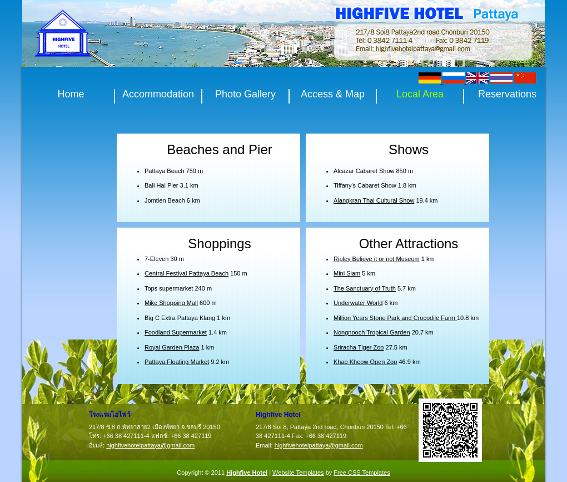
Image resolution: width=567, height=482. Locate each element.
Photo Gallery (245, 94)
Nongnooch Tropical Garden (372, 332)
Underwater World (358, 302)
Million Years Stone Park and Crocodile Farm (395, 317)
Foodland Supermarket (176, 332)
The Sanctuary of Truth (365, 288)
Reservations (507, 94)
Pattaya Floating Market (177, 361)
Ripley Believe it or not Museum (377, 258)
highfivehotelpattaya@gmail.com (150, 445)
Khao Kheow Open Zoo (365, 361)
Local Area (420, 94)
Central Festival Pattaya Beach (186, 273)
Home (70, 94)
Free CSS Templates (362, 472)
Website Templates (298, 472)
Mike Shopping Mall (171, 302)
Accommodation (158, 94)
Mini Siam (347, 273)
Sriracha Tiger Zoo (359, 347)
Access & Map (333, 94)
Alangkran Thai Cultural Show (374, 200)
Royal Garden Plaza (172, 347)
